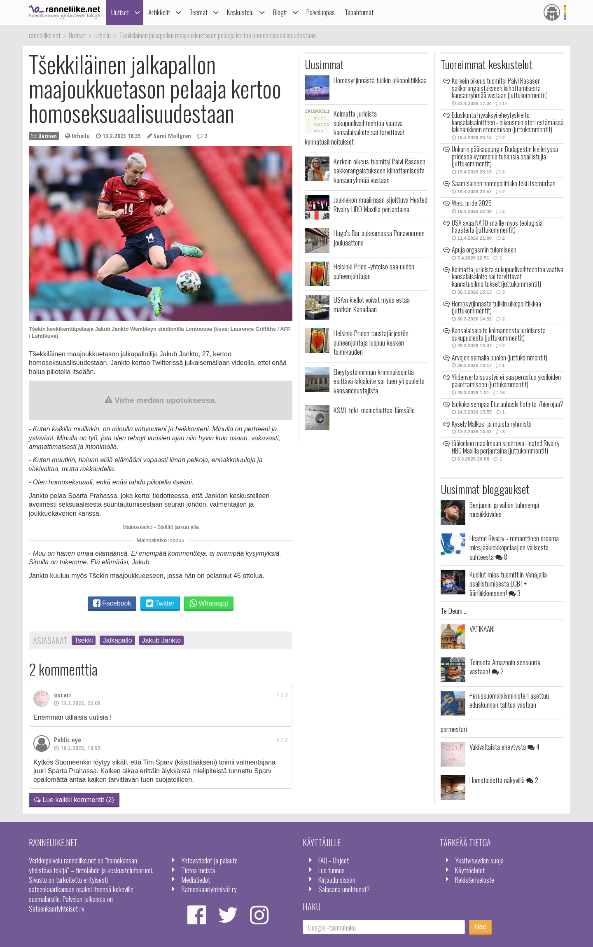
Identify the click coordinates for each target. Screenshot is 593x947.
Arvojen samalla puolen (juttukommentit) (499, 357)
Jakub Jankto (161, 640)
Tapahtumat (359, 12)
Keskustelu (240, 12)
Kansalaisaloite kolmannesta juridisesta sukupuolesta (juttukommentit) (499, 334)
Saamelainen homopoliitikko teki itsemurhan (504, 183)
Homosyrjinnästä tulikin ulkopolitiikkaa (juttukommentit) (496, 307)
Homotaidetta (503, 779)
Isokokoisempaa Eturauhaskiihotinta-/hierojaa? (507, 404)
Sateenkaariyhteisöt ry (209, 889)
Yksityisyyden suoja (479, 860)
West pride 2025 (472, 203)
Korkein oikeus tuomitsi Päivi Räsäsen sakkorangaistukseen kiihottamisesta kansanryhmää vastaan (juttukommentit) (500, 88)
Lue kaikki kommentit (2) (74, 799)
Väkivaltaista (504, 746)
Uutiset (120, 12)
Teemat (198, 12)
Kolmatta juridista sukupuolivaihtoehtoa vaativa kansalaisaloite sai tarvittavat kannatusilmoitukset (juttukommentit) (507, 276)
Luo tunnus (331, 870)
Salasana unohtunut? (344, 889)
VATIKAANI (482, 628)
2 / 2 (282, 740)
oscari (62, 694)
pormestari (454, 728)
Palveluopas (320, 12)
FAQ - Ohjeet (333, 860)
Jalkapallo (117, 640)
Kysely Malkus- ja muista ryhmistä (492, 424)
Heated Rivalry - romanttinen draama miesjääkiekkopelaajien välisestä (514, 547)
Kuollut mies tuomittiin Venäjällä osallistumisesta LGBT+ (508, 583)
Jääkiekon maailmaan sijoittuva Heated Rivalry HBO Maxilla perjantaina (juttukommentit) (505, 447)
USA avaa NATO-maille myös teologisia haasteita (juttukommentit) (497, 226)
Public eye (67, 739)
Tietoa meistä (198, 870)
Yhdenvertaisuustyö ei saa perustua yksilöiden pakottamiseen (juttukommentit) (506, 380)
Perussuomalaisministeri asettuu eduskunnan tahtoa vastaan (509, 700)
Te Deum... (453, 610)
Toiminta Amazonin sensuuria (504, 666)
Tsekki (84, 640)
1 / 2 (282, 695)
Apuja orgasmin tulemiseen (484, 250)
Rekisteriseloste (474, 879)
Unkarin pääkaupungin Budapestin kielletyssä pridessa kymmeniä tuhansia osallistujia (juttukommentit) (505, 156)
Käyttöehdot (470, 870)
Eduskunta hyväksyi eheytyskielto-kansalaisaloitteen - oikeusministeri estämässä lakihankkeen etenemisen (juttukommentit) (508, 122)
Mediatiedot (195, 879)
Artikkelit (159, 12)
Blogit (280, 12)
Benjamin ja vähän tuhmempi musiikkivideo (504, 509)
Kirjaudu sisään (336, 879)
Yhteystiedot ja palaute (209, 860)
